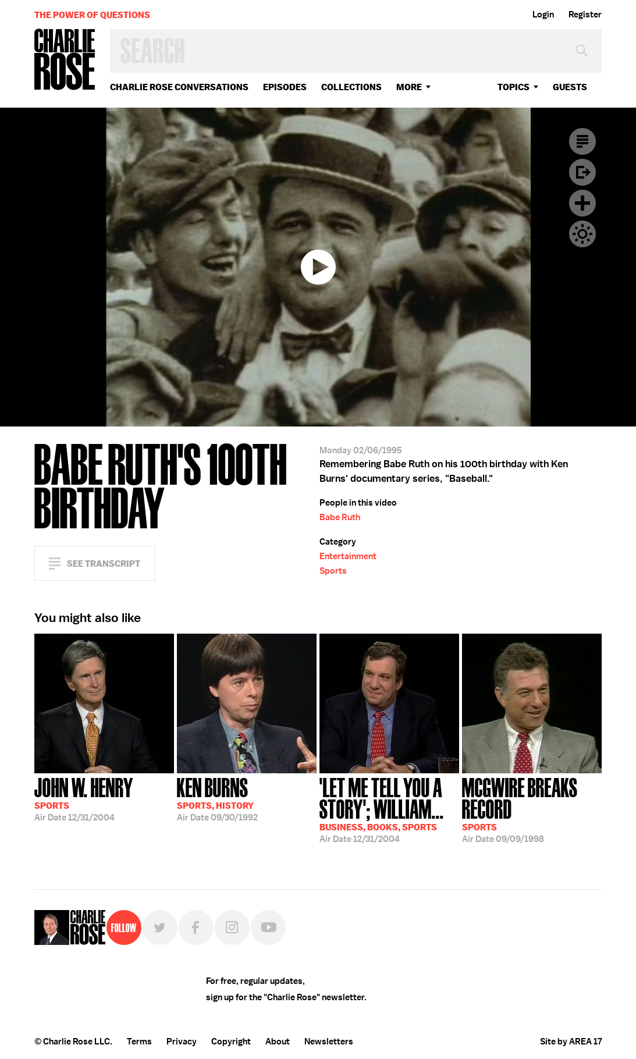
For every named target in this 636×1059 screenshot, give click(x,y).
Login (543, 14)
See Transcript (103, 563)
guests (570, 87)
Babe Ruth (339, 517)
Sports (333, 571)
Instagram (232, 927)
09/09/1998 (532, 809)
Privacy (181, 1041)
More (409, 87)
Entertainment (347, 556)
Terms (139, 1041)
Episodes (285, 87)
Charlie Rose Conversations (179, 87)
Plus (582, 203)
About (277, 1041)
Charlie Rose (65, 60)
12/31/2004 (83, 798)
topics (514, 87)
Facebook (196, 927)
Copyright (231, 1041)
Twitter (160, 927)
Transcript (582, 141)
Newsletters (328, 1041)
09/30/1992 (217, 798)
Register (585, 14)
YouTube (268, 927)
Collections (351, 87)
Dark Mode (582, 234)
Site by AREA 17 (571, 1041)
